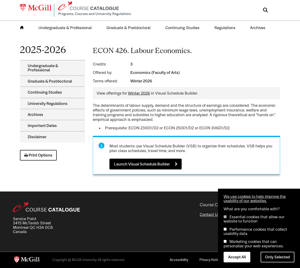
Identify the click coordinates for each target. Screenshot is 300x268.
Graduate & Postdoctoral (128, 27)
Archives (257, 27)
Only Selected (277, 257)
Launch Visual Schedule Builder (142, 164)
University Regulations (48, 103)
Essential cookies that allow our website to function (254, 218)
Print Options (38, 155)
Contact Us (210, 214)
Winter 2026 (139, 93)
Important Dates (42, 125)
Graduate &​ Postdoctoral (50, 81)
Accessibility (179, 260)
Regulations (224, 27)
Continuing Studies (182, 27)
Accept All (237, 257)
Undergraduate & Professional (65, 27)
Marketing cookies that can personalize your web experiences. (254, 243)
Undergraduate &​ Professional (43, 67)
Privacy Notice (210, 260)
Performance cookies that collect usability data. (255, 231)
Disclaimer (37, 136)
